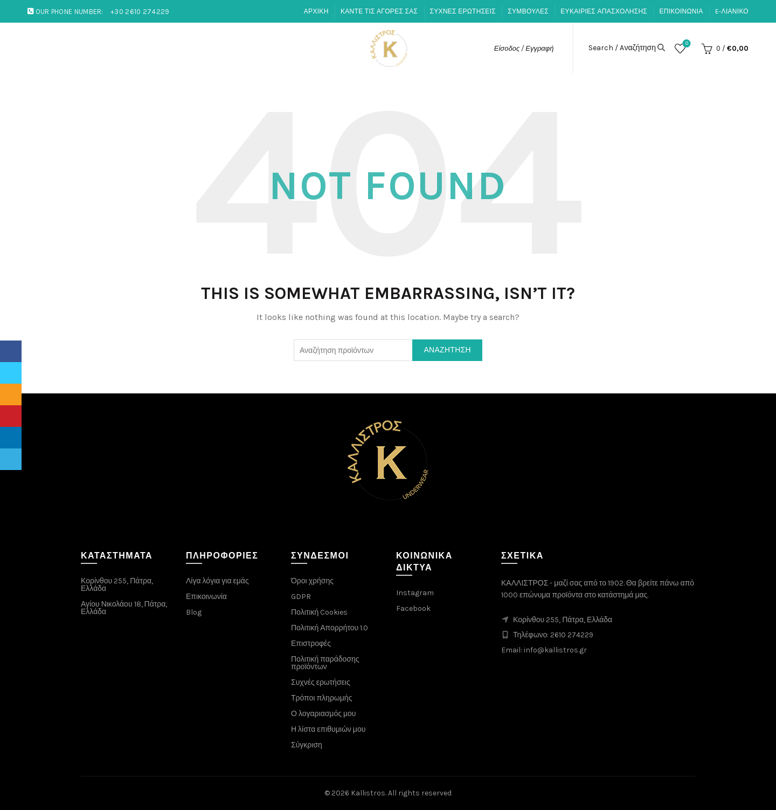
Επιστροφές (311, 643)
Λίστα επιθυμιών (686, 43)
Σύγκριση (306, 745)
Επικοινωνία (206, 596)
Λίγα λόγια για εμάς (217, 581)
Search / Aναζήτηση (622, 48)
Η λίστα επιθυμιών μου (328, 729)
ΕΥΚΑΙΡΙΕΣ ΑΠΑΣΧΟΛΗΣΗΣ (603, 11)
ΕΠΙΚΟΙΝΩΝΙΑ (681, 11)
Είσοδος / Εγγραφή (524, 48)
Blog (194, 612)
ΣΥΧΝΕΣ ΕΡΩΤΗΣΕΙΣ (463, 11)
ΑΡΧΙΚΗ (316, 11)
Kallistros (368, 793)
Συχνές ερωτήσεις (320, 682)
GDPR (301, 596)
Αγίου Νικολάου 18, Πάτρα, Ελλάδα (124, 608)
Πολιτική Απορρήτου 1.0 (329, 627)
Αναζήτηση (447, 350)
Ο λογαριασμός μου (323, 713)
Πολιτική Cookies (319, 612)
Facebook (413, 608)
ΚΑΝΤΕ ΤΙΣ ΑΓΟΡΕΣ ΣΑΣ (379, 11)
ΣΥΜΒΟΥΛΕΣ (528, 11)
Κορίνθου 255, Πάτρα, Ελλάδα (117, 584)
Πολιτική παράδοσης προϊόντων (325, 663)
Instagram (415, 592)
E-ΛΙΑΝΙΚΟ (732, 11)
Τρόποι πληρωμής (321, 698)
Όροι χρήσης (312, 581)
